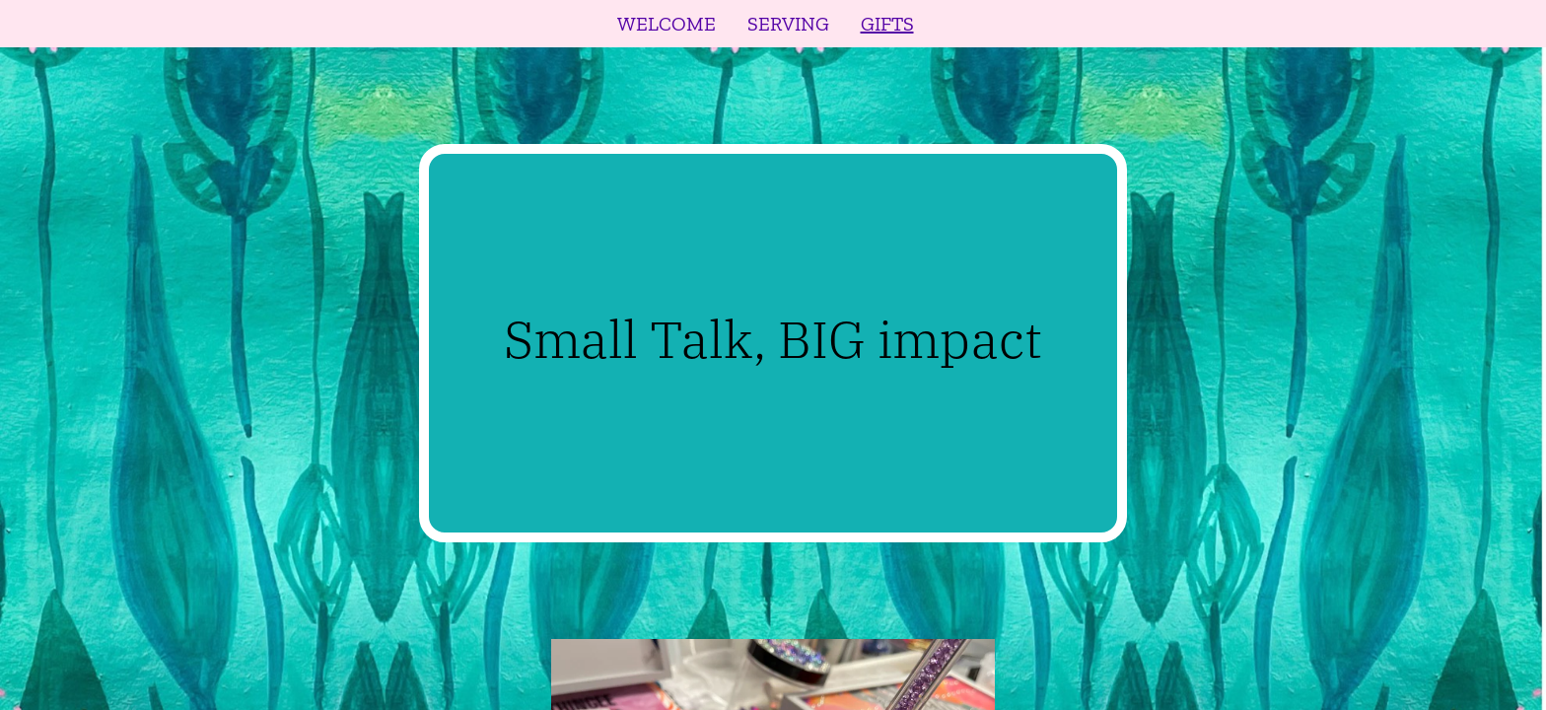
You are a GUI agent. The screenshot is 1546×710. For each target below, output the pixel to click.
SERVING (788, 24)
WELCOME (666, 24)
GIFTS (887, 24)
